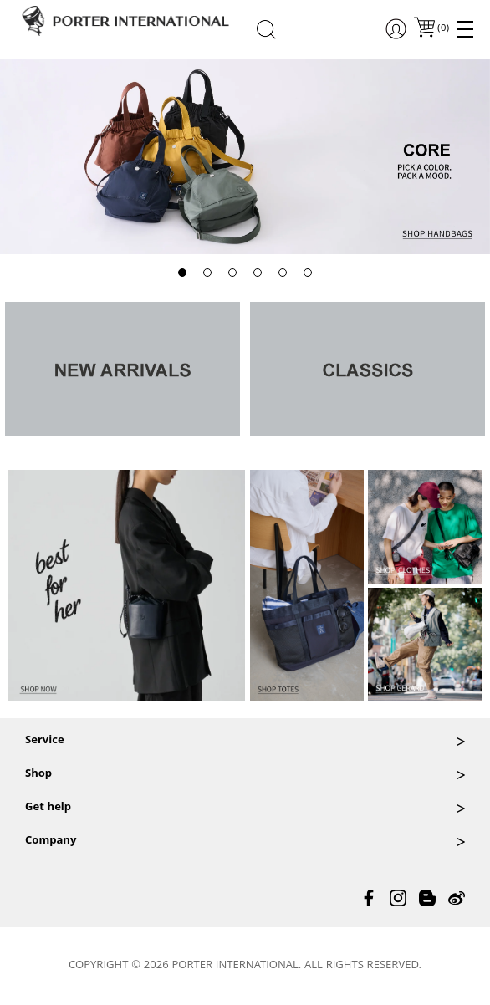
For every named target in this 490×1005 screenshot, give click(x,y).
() (442, 29)
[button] (182, 272)
